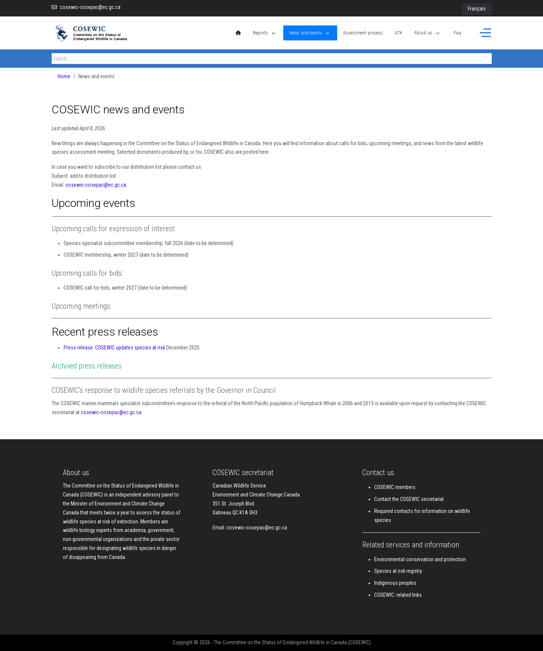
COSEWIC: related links (398, 595)
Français (477, 9)
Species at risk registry (398, 571)
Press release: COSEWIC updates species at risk (114, 348)
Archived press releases (87, 365)
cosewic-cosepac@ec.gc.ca (90, 7)
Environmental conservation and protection (420, 559)
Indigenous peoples (395, 583)
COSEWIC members (394, 487)
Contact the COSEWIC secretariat (409, 499)
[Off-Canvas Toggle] (485, 33)
